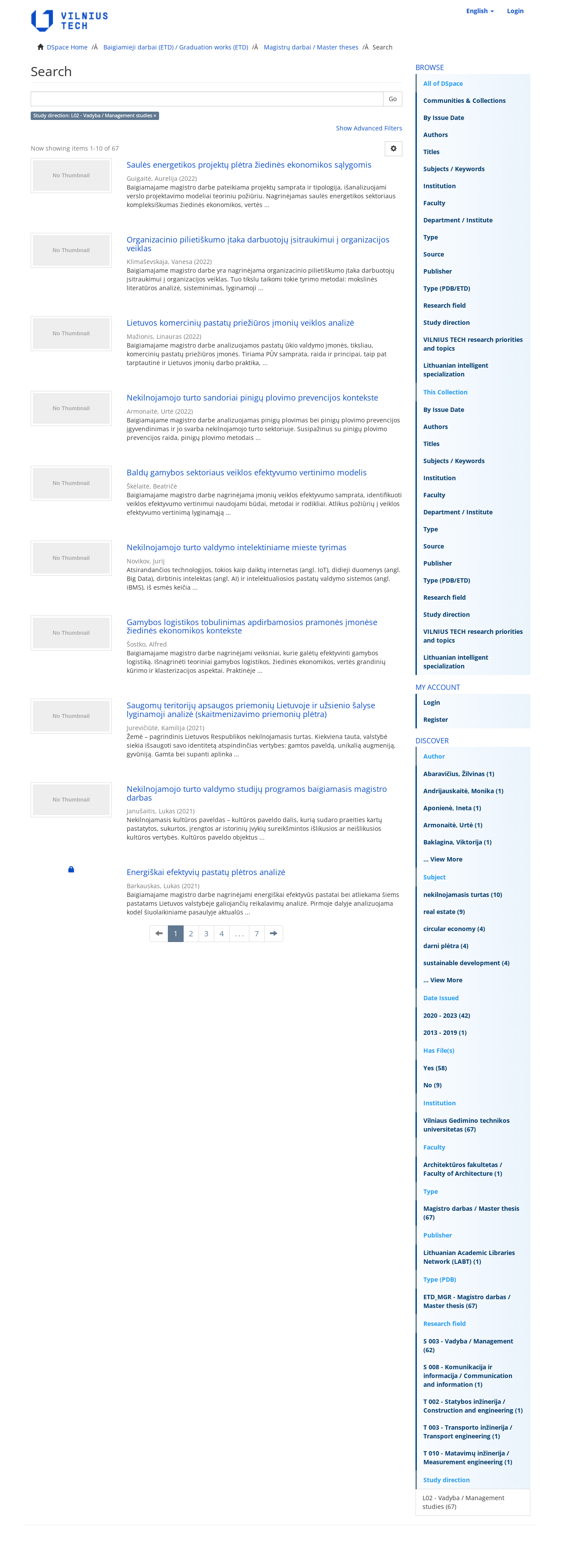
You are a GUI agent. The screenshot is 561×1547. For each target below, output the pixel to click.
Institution (439, 186)
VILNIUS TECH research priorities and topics (473, 343)
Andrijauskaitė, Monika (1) (463, 791)
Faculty (434, 203)
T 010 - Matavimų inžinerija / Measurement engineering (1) (467, 1457)
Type (430, 237)
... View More (442, 859)
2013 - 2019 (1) (445, 1032)
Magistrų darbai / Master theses (311, 47)
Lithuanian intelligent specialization (455, 369)
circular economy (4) (454, 929)
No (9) (432, 1085)
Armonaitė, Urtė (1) (453, 825)
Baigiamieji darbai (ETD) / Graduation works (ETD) (175, 47)
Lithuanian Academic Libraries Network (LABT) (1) (469, 1257)
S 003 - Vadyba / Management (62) (468, 1345)
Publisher (437, 271)
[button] (480, 11)
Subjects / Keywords (454, 169)
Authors (435, 134)
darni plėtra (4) (446, 946)
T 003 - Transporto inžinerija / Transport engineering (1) (467, 1431)
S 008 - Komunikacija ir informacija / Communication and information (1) (467, 1376)
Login (431, 702)
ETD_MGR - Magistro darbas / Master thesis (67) (467, 1301)
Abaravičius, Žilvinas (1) (458, 774)
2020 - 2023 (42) (446, 1015)
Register (435, 719)
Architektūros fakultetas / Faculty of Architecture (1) (462, 1169)
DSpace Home (67, 47)
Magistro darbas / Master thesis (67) (471, 1212)
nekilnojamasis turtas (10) (462, 894)
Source (433, 254)
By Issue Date (443, 117)
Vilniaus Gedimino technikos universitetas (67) (466, 1124)
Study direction (446, 322)
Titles (431, 152)
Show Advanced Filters (369, 128)
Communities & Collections (464, 100)
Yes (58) (435, 1068)
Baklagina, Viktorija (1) (457, 842)
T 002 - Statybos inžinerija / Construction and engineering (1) (473, 1405)
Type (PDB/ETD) (446, 288)
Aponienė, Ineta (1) (452, 808)
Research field (444, 305)
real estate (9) (444, 911)
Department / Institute (458, 220)
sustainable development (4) (466, 963)
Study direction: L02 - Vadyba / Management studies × (94, 116)
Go (393, 99)
